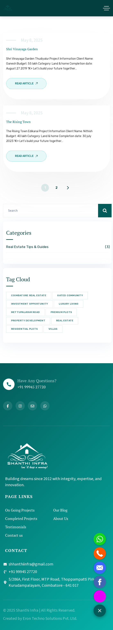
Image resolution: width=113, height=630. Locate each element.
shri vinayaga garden (22, 49)
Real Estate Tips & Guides (57, 247)
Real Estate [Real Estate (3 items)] (64, 320)
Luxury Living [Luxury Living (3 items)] (68, 303)
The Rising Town (18, 122)
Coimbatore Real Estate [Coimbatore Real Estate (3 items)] (28, 295)
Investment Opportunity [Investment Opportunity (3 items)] (29, 303)
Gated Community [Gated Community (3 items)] (70, 295)
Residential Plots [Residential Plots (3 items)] (24, 328)
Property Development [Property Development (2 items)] (28, 320)
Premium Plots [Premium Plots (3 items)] (61, 312)
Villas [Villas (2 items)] (53, 328)
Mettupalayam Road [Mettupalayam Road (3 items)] (25, 312)
